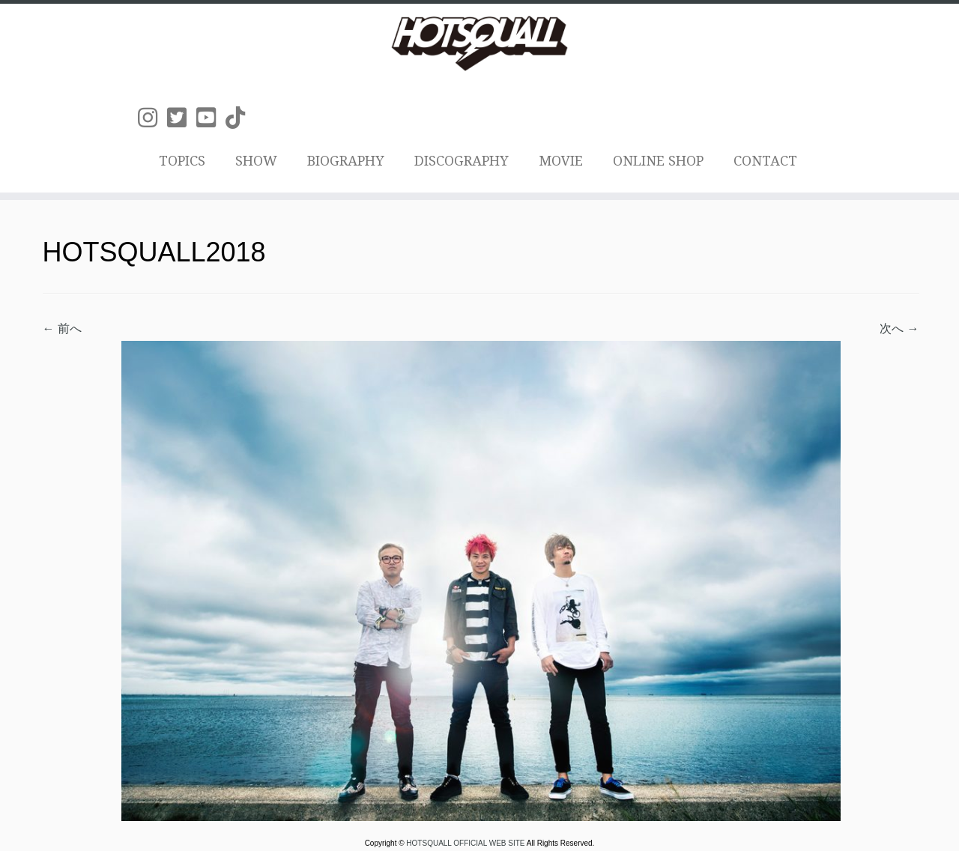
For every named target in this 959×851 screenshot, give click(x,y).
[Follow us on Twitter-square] (181, 118)
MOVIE (561, 161)
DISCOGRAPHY (461, 161)
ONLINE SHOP (658, 161)
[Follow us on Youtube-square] (211, 118)
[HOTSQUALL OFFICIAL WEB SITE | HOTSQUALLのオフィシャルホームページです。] (479, 43)
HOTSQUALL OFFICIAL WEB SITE (466, 843)
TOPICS (182, 161)
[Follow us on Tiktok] (240, 118)
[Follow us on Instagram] (152, 118)
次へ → (899, 328)
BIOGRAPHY (345, 161)
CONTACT (765, 161)
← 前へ (62, 328)
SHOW (256, 161)
